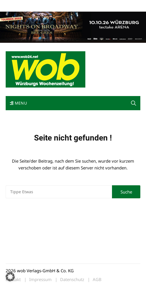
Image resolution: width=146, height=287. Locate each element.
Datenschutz (72, 279)
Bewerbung (112, 5)
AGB (97, 279)
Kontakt (70, 5)
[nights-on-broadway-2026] (73, 26)
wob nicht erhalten (45, 5)
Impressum (89, 5)
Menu (18, 103)
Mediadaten (16, 5)
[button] (133, 103)
